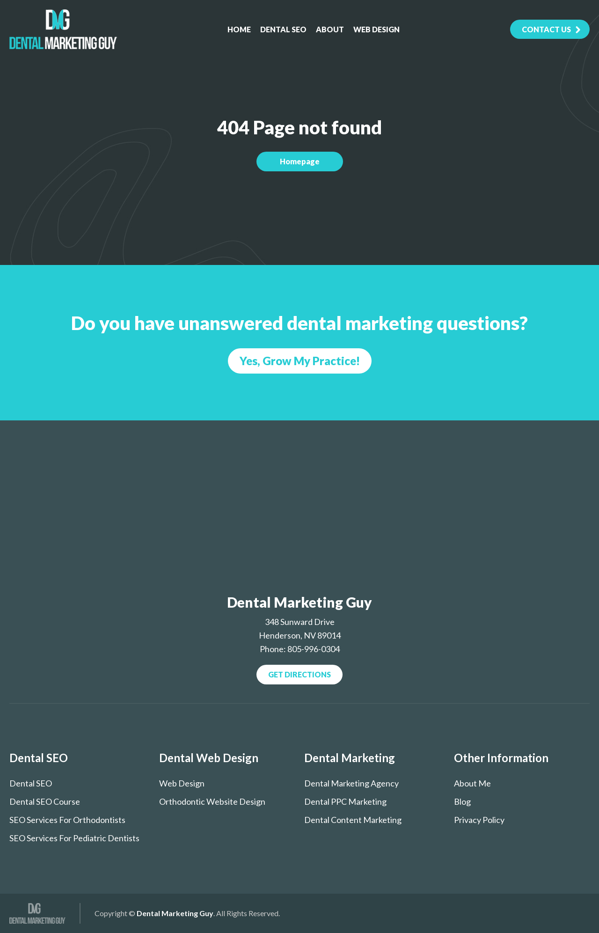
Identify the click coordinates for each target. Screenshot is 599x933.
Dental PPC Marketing (345, 801)
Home (239, 29)
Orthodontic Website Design (212, 801)
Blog (462, 801)
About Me (472, 783)
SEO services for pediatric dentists (74, 838)
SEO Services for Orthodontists (67, 820)
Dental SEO (283, 29)
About (330, 29)
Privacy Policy (479, 820)
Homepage (300, 161)
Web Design (376, 29)
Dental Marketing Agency (351, 783)
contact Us (546, 29)
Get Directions (299, 674)
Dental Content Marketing (353, 820)
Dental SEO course (44, 801)
